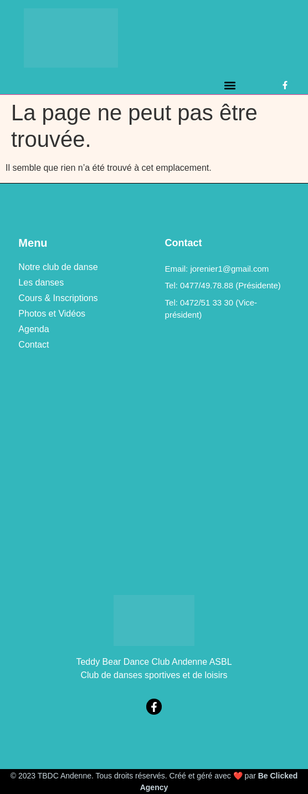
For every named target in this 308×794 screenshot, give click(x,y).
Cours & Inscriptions (57, 298)
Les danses (41, 282)
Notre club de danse (57, 267)
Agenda (33, 329)
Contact (33, 344)
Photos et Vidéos (51, 313)
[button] (229, 85)
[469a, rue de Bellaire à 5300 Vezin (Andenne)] (153, 473)
